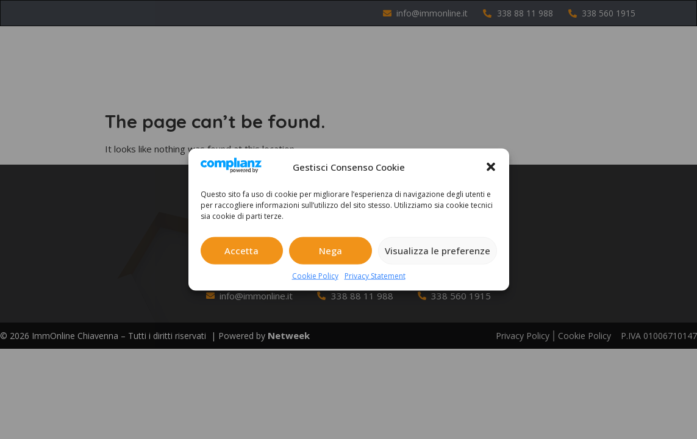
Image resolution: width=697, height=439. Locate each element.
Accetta (241, 250)
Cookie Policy (315, 275)
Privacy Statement (375, 275)
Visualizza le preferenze (437, 250)
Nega (330, 250)
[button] (491, 167)
